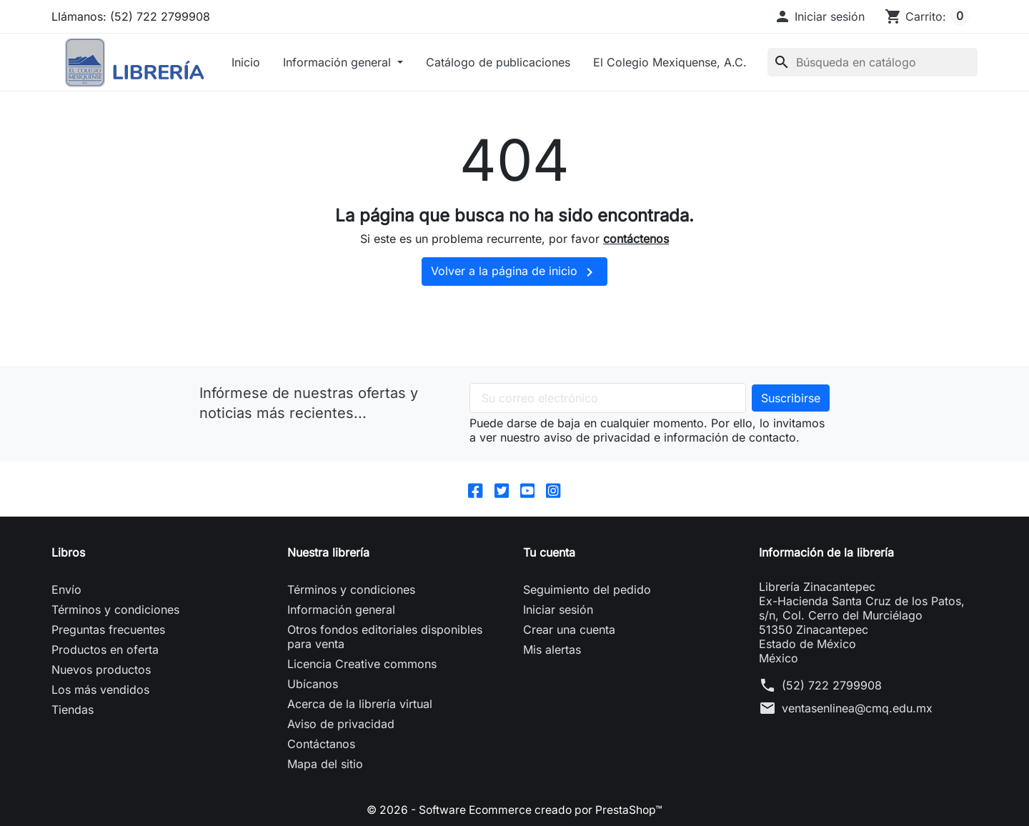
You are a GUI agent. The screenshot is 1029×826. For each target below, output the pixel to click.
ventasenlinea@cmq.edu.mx (857, 709)
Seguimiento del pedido (587, 590)
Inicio (246, 62)
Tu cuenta (549, 553)
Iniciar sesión (558, 610)
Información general (338, 62)
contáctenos (636, 239)
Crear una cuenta (569, 630)
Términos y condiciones (115, 610)
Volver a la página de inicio (514, 272)
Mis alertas (552, 650)
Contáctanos (321, 744)
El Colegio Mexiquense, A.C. (670, 62)
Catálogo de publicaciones (498, 62)
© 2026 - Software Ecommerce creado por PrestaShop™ (514, 810)
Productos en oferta (105, 650)
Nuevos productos (101, 670)
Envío (66, 590)
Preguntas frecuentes (108, 630)
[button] (819, 16)
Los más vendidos (100, 690)
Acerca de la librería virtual (359, 704)
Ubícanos (312, 684)
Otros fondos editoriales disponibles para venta (384, 637)
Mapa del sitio (325, 764)
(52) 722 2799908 (832, 686)
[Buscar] (872, 62)
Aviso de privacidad (340, 724)
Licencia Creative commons (362, 664)
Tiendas (72, 710)
